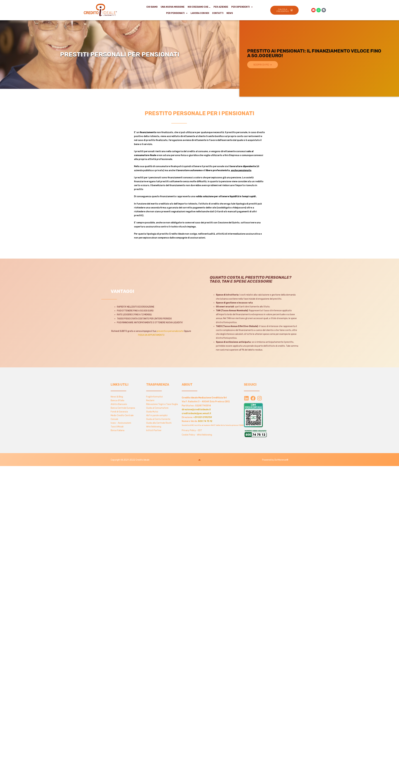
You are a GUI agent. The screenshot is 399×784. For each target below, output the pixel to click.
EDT (200, 430)
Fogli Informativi (154, 396)
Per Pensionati (176, 13)
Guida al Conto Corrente (158, 419)
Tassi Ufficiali (117, 426)
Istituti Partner (153, 430)
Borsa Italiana (117, 430)
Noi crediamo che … (199, 7)
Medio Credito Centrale (122, 415)
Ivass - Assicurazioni (121, 423)
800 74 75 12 (205, 421)
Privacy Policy (189, 430)
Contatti (217, 13)
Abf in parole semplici (157, 415)
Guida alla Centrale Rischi (158, 423)
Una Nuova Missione (173, 7)
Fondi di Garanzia (119, 411)
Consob (114, 419)
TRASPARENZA (157, 384)
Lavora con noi (200, 13)
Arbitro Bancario (119, 404)
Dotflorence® (281, 460)
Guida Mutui (152, 411)
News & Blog (117, 396)
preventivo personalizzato (170, 331)
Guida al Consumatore (157, 408)
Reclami (150, 400)
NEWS (229, 13)
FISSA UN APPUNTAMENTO (151, 335)
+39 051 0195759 (202, 417)
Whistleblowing (153, 426)
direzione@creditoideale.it (196, 409)
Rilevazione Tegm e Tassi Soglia (162, 404)
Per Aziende (221, 7)
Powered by (268, 460)
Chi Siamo (152, 7)
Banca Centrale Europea (123, 408)
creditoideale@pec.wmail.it (196, 413)
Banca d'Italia (117, 400)
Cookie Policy (188, 434)
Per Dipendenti (242, 7)
